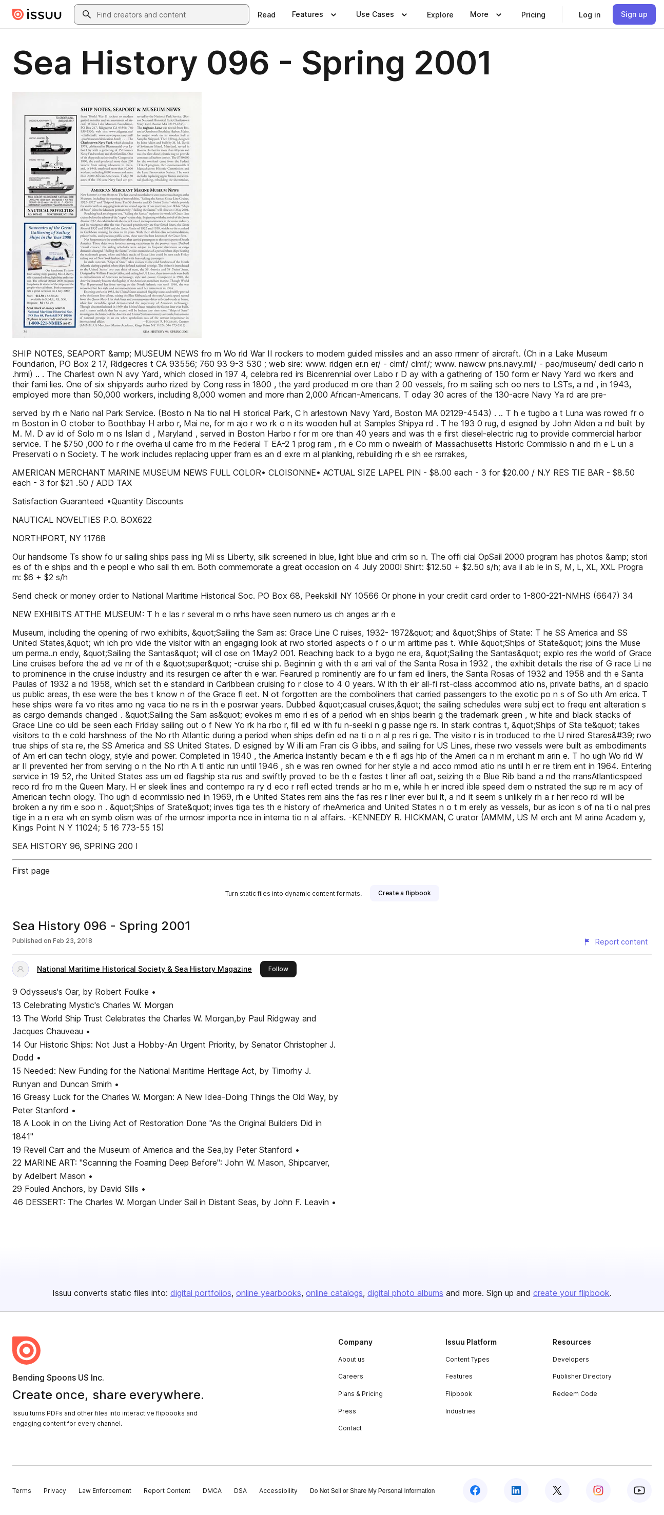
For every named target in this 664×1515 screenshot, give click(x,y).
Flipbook (458, 1394)
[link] (266, 14)
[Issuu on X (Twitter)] (557, 1490)
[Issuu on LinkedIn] (516, 1490)
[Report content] (615, 942)
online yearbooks (268, 1293)
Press (347, 1411)
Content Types (467, 1359)
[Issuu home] (37, 14)
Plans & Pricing (360, 1394)
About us (351, 1359)
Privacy (55, 1490)
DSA (240, 1490)
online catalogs (334, 1293)
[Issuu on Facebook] (475, 1490)
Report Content (167, 1490)
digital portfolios (200, 1293)
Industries (460, 1411)
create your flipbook (571, 1293)
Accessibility (278, 1490)
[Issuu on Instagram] (598, 1490)
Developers (571, 1359)
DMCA (212, 1490)
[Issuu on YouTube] (639, 1490)
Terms (21, 1490)
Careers (350, 1376)
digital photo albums (405, 1293)
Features (459, 1376)
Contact (350, 1428)
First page (31, 870)
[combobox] (171, 14)
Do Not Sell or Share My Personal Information (372, 1490)
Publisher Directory (582, 1376)
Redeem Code (575, 1394)
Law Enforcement (105, 1490)
